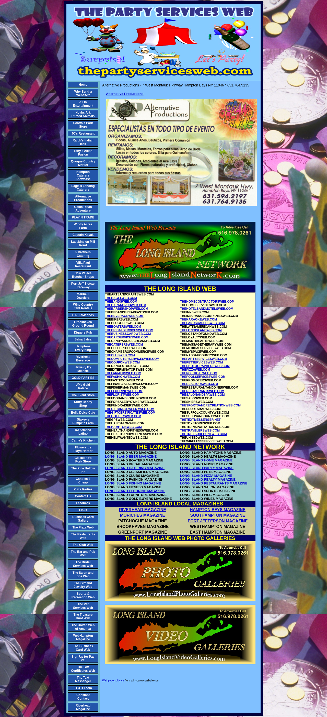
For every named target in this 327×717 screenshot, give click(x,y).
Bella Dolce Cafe (83, 412)
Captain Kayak (83, 235)
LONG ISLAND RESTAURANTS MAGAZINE (213, 483)
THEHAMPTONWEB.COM (123, 427)
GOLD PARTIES (83, 378)
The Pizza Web (83, 527)
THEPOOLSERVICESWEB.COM (203, 377)
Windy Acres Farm (83, 226)
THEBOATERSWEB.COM (123, 326)
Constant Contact (83, 696)
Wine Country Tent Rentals (83, 306)
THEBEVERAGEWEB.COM (124, 316)
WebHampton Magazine (83, 637)
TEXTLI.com (83, 688)
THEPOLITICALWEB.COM (198, 373)
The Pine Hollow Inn (83, 470)
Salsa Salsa (83, 339)
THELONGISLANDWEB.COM (201, 330)
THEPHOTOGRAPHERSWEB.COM (205, 366)
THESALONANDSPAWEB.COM (202, 394)
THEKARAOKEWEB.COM (198, 319)
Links (83, 510)
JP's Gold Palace (83, 386)
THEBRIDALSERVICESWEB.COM (129, 330)
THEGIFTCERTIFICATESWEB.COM (130, 412)
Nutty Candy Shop (83, 403)
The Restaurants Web (83, 536)
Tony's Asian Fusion (83, 152)
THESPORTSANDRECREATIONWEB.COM (210, 405)
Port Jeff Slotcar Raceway (83, 285)
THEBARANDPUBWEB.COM (125, 305)
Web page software (113, 680)
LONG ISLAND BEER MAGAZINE (131, 456)
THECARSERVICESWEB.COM (126, 337)
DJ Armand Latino (83, 431)
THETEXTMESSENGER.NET (200, 420)
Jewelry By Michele (83, 369)
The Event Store (83, 395)
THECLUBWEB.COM (120, 355)
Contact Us (83, 496)
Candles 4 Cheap (83, 480)
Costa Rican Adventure (83, 208)
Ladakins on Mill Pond (83, 243)
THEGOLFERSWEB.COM (123, 416)
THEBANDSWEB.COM (121, 301)
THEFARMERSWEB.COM (123, 373)
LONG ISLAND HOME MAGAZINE (206, 460)
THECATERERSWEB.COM (124, 344)
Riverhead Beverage (83, 358)
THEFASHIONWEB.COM (122, 377)
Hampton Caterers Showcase (83, 175)
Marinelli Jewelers (83, 296)
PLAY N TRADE (83, 217)
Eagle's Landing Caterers (83, 187)
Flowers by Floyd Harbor (83, 449)
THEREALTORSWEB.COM (199, 384)
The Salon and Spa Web (83, 574)
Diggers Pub (83, 332)
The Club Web (83, 545)
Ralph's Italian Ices (83, 142)
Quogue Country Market (83, 163)
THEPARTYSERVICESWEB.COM (203, 359)
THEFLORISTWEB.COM (122, 394)
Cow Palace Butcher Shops (83, 275)
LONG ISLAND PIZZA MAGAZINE (206, 476)
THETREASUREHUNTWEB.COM (203, 434)
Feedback (83, 503)
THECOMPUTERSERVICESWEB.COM (132, 359)
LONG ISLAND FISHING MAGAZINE (133, 483)
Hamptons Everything (83, 348)
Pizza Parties (83, 489)
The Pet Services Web (83, 606)
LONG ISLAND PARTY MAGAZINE (206, 468)
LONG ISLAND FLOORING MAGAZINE (135, 491)
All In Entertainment (83, 103)
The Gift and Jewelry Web (83, 585)
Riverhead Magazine (83, 707)
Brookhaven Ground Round (83, 323)
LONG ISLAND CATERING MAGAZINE (135, 468)
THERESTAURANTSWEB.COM (202, 391)
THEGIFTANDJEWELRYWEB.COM (129, 409)
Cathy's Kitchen (83, 440)
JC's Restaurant (83, 133)
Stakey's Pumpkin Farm (83, 421)
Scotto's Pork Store (83, 124)
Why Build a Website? (83, 93)
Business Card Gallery (83, 518)
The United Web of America (83, 627)
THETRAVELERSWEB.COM (200, 430)
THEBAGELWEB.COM (121, 298)
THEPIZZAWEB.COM (195, 369)
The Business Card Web (83, 648)
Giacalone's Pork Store (83, 459)
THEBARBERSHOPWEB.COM (126, 309)
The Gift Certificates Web (83, 668)
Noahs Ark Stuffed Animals (83, 114)
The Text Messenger (83, 679)
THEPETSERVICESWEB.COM (201, 362)
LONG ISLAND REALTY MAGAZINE (208, 479)
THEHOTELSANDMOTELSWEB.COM (206, 309)
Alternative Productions (83, 198)
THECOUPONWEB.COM (122, 362)
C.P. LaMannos (83, 315)
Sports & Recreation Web (83, 595)
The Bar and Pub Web (83, 553)
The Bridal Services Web (83, 564)
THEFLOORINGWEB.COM (124, 391)
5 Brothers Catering (83, 254)
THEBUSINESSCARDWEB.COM (128, 334)
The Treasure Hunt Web (83, 616)
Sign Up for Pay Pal (83, 658)
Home (83, 84)
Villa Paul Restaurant (83, 264)
